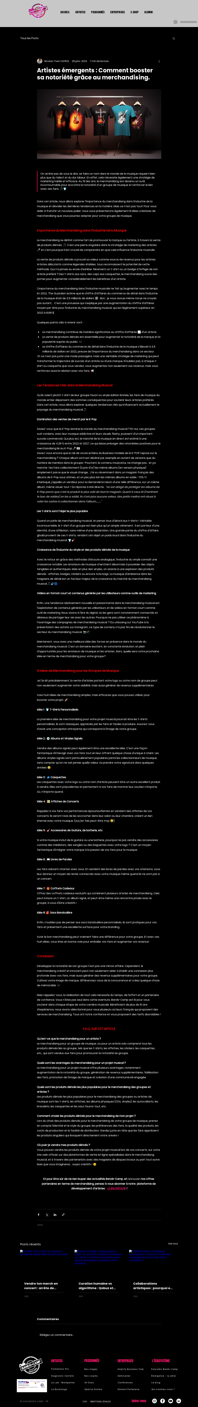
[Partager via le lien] (63, 1214)
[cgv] (87, 1401)
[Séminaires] (129, 1375)
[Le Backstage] (65, 1389)
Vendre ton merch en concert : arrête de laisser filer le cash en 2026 (41, 1285)
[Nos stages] (96, 1369)
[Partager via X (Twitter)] (46, 1214)
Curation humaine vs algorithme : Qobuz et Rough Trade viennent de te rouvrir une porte (99, 1285)
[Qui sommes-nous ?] (165, 1389)
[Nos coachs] (96, 1375)
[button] (173, 38)
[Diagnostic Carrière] (65, 1375)
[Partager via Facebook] (38, 1214)
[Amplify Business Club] (131, 1369)
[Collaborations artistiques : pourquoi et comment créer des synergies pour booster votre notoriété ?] (153, 1263)
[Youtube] (170, 1401)
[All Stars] (96, 1382)
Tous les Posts (29, 38)
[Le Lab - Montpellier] (65, 1382)
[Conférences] (130, 1382)
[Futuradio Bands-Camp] (165, 1369)
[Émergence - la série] (165, 1375)
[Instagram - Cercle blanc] (154, 1401)
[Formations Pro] (63, 1369)
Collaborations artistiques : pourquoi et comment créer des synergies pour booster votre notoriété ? (152, 1285)
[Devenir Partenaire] (130, 1389)
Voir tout (173, 1243)
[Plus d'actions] (159, 61)
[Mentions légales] (102, 1401)
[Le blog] (165, 1382)
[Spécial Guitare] (96, 1389)
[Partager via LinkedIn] (55, 1214)
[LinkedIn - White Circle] (178, 1401)
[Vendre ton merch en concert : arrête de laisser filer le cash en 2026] (44, 1263)
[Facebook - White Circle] (162, 1401)
